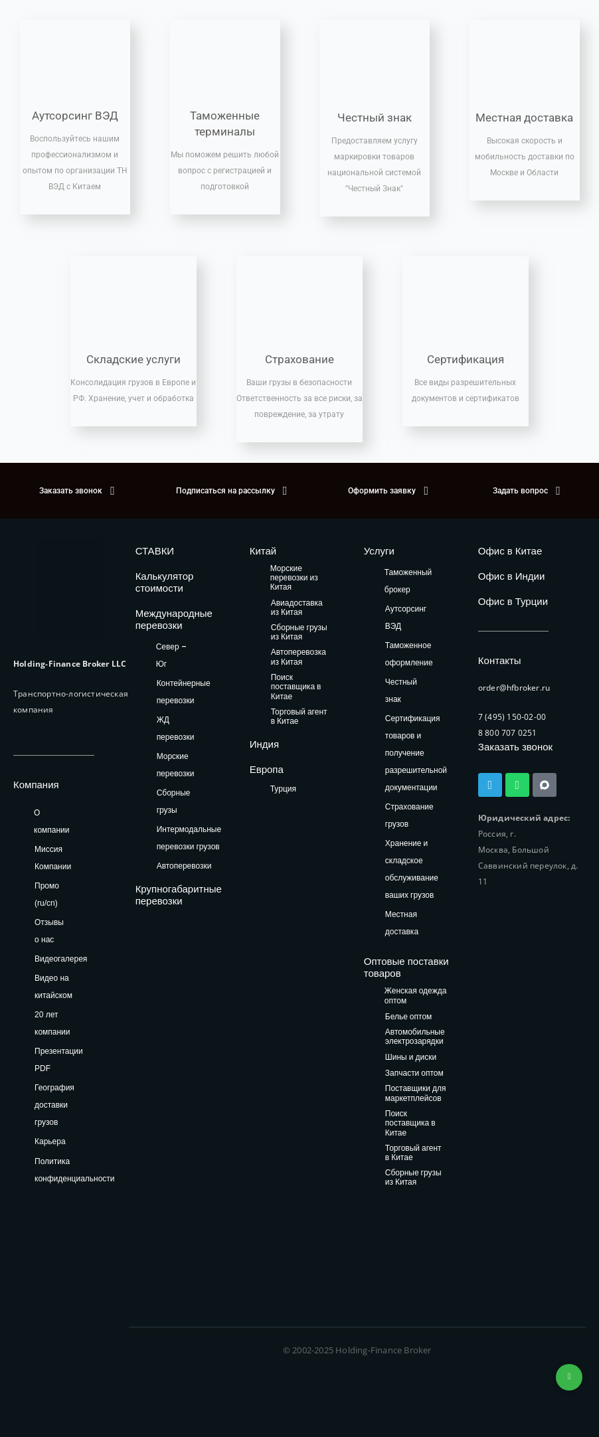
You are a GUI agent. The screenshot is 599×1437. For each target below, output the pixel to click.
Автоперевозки (184, 865)
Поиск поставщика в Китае (296, 687)
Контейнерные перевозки (184, 691)
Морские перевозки (176, 764)
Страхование (299, 359)
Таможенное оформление (409, 653)
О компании (52, 821)
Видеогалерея (61, 959)
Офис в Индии (511, 576)
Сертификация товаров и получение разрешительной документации (416, 753)
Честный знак (374, 117)
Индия (264, 744)
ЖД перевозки (176, 728)
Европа (267, 769)
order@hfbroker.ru (514, 687)
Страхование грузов (409, 815)
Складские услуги (133, 359)
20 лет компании (52, 1023)
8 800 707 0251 (507, 732)
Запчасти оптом (414, 1073)
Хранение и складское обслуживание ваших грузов (411, 868)
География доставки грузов (54, 1105)
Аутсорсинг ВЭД (75, 115)
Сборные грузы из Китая (299, 632)
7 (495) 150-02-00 (512, 716)
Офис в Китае (510, 551)
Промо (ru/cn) (47, 894)
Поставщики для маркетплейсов (415, 1093)
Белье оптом (408, 1017)
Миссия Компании (53, 858)
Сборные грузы (174, 801)
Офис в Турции (513, 601)
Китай (263, 551)
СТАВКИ (155, 551)
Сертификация (465, 359)
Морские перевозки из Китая (294, 578)
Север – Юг (171, 655)
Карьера (50, 1141)
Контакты (499, 660)
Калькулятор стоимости (164, 582)
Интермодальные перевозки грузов (189, 837)
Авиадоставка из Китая (297, 608)
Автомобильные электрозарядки (415, 1037)
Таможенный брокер (408, 580)
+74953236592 (569, 1377)
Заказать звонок (515, 747)
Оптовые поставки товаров (406, 967)
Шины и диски (410, 1057)
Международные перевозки (174, 619)
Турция (283, 788)
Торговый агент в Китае (299, 716)
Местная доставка (524, 117)
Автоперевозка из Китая (298, 657)
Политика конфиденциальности (75, 1170)
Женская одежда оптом (416, 995)
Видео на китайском (53, 986)
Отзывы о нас (49, 931)
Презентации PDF (59, 1060)
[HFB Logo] (70, 588)
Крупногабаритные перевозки (178, 895)
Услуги (379, 551)
